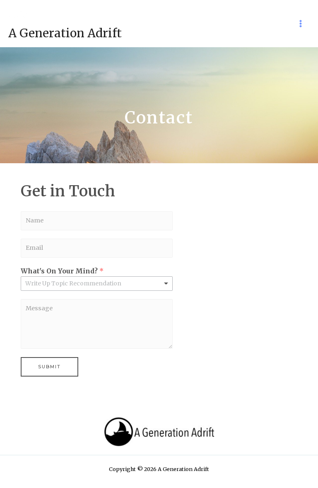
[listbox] (97, 283)
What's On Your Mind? (62, 271)
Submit (49, 367)
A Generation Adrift (65, 33)
